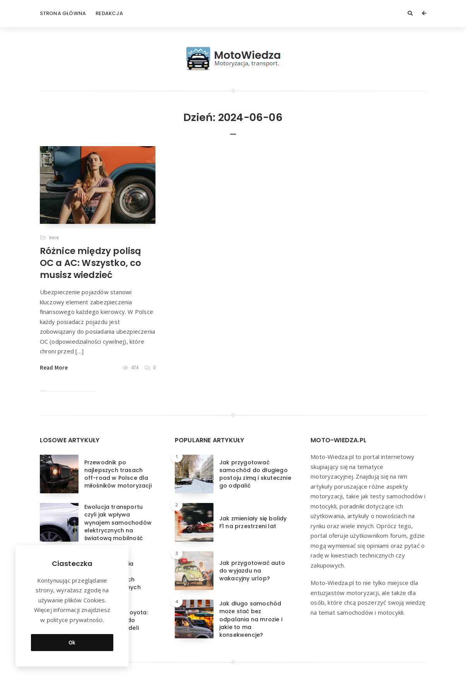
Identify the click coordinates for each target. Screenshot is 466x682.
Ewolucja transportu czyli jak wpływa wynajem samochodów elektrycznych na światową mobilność (118, 522)
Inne (54, 237)
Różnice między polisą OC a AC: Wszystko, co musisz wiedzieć (91, 263)
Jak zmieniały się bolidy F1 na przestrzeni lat (253, 522)
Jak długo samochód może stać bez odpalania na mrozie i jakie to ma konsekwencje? (250, 619)
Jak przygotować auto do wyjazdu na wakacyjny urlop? (252, 571)
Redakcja (109, 13)
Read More (54, 367)
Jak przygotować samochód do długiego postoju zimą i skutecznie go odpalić (255, 474)
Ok (72, 642)
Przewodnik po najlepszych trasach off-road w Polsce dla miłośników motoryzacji (118, 474)
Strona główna (63, 13)
